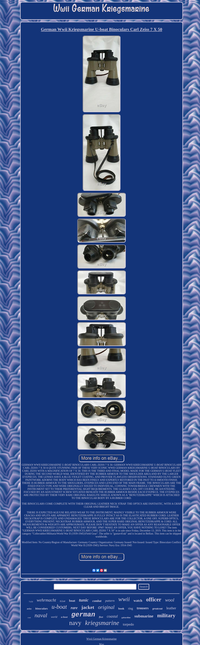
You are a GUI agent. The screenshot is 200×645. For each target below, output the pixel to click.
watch (138, 600)
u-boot (64, 617)
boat (72, 600)
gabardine (126, 617)
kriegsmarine (102, 622)
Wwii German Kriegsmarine (101, 638)
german (83, 615)
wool (169, 599)
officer (153, 599)
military (166, 615)
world (54, 617)
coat (29, 617)
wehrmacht (46, 600)
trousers (143, 608)
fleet (101, 617)
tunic (84, 600)
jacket (87, 607)
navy (75, 622)
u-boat (59, 606)
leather (171, 608)
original (106, 607)
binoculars (41, 608)
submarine (143, 616)
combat (97, 600)
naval (41, 615)
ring (130, 608)
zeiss (29, 608)
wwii (124, 599)
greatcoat (157, 608)
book (121, 608)
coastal (112, 616)
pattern (110, 600)
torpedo (128, 624)
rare (74, 608)
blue (62, 601)
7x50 (31, 601)
